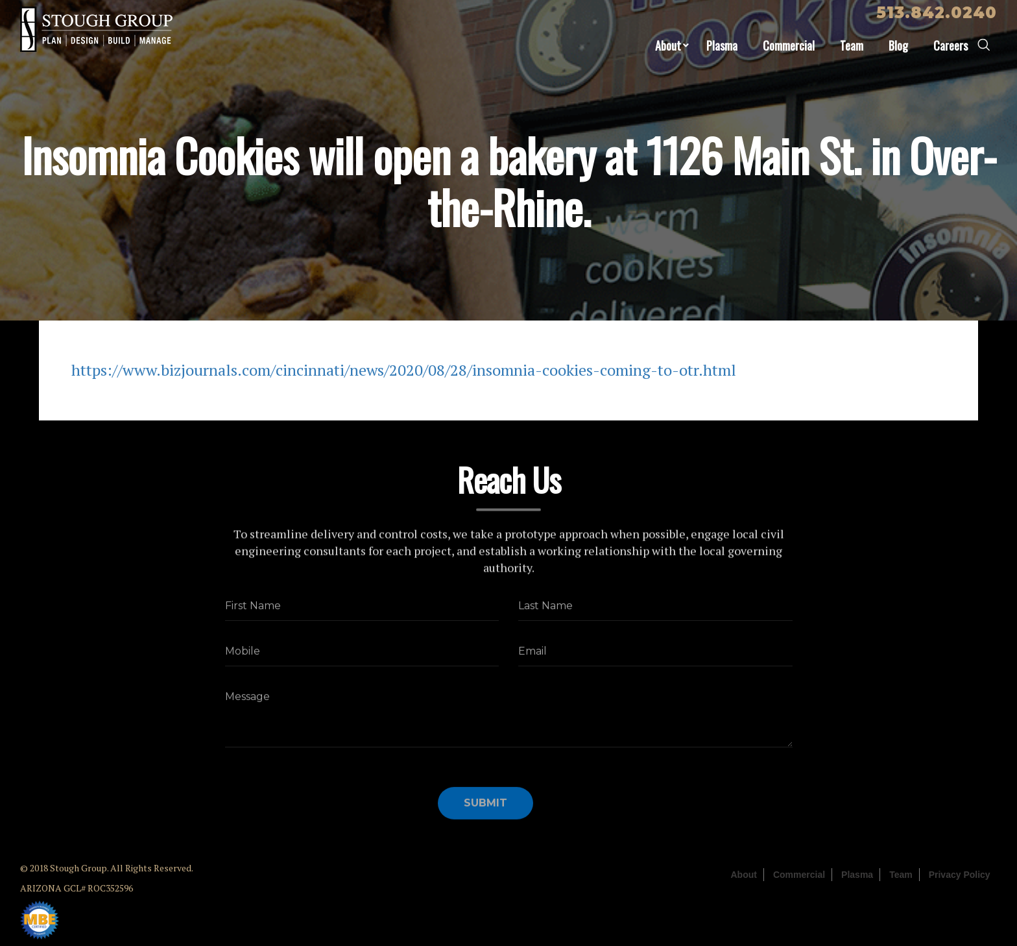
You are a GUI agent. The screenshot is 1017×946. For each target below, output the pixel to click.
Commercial (789, 45)
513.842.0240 (936, 12)
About (668, 45)
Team (851, 45)
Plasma (721, 45)
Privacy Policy (959, 874)
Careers (950, 45)
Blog (898, 45)
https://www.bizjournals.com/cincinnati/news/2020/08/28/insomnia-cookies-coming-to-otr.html (403, 369)
